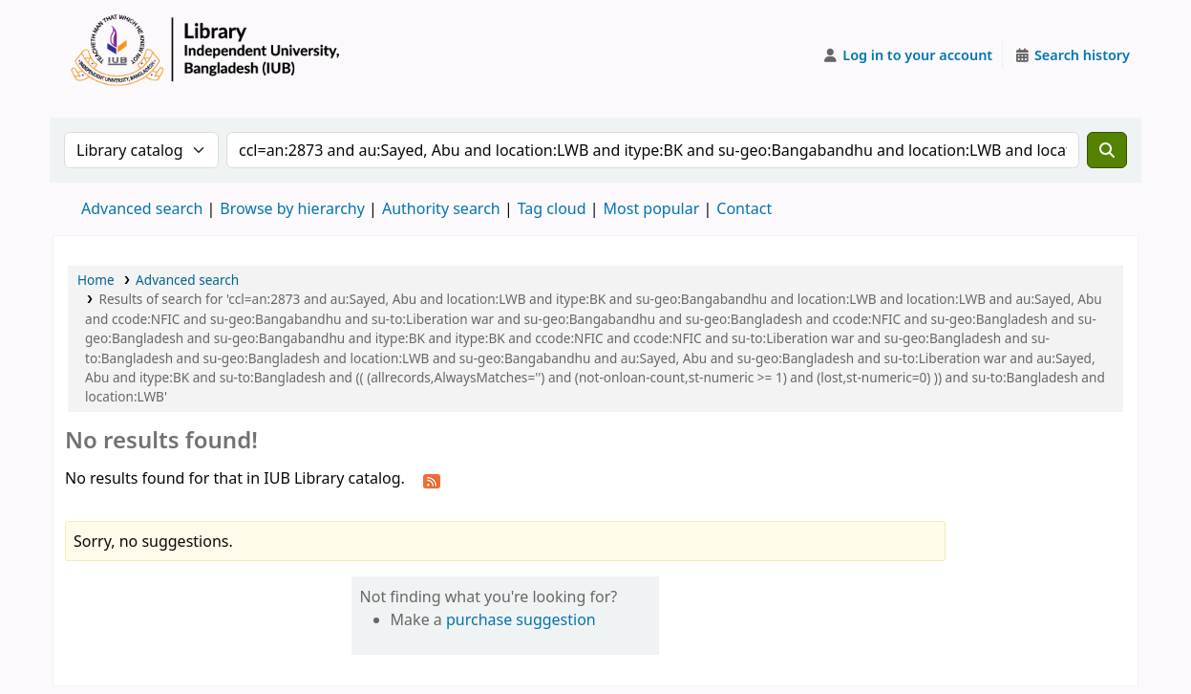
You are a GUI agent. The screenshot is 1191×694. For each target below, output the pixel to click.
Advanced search (141, 208)
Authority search (441, 208)
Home (96, 280)
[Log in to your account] (908, 55)
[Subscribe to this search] (432, 480)
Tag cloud (552, 208)
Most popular (652, 208)
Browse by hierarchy (292, 208)
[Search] (1107, 150)
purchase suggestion (521, 619)
